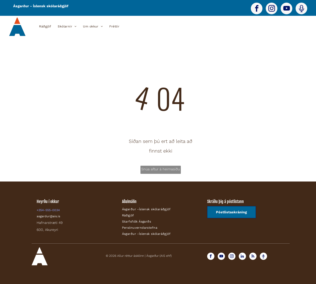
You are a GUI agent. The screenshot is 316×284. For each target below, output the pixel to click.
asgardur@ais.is (48, 216)
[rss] (253, 257)
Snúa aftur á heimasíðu (160, 169)
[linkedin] (242, 257)
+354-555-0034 (48, 210)
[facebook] (256, 9)
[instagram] (271, 9)
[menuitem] (45, 26)
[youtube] (286, 9)
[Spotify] (301, 9)
